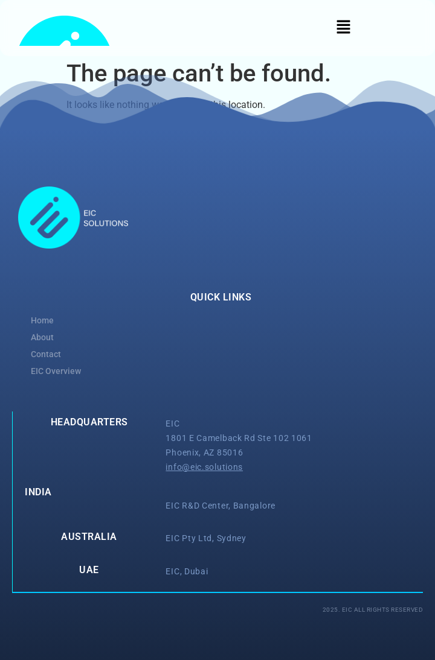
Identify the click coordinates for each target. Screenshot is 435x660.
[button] (343, 27)
